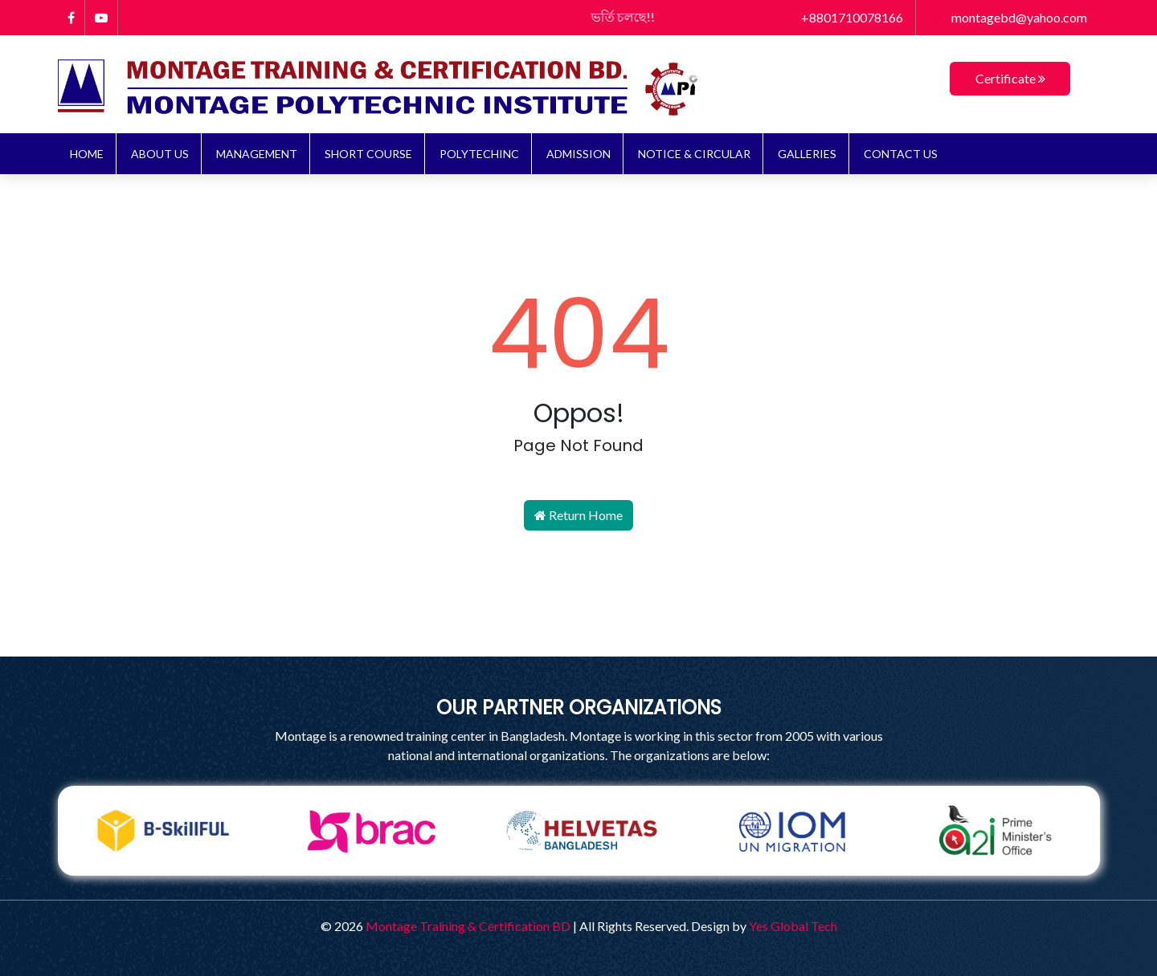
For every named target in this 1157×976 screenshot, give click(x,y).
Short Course (368, 154)
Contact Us (901, 154)
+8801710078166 (843, 17)
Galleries (807, 154)
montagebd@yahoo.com (1007, 17)
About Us (160, 154)
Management (256, 154)
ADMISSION (578, 154)
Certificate (1010, 78)
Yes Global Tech (793, 925)
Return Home (578, 515)
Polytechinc (479, 154)
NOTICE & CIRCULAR (694, 154)
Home (87, 154)
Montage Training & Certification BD (468, 925)
